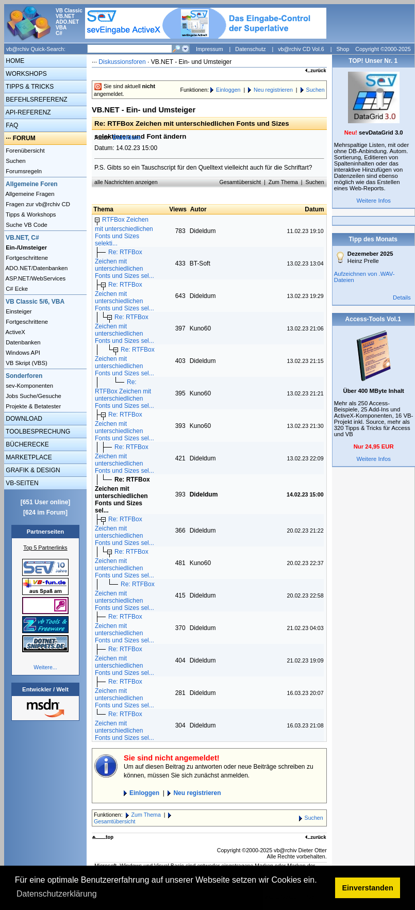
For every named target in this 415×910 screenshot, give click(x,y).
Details (402, 297)
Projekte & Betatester (32, 406)
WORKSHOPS (25, 73)
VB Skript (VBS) (25, 363)
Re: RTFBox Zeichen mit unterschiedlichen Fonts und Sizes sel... (124, 264)
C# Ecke (16, 289)
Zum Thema (283, 182)
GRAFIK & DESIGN (32, 470)
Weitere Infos (373, 200)
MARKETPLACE (28, 457)
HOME (14, 60)
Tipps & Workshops (30, 214)
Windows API (22, 353)
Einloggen (228, 90)
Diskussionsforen (121, 61)
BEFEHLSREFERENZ (36, 99)
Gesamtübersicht (240, 182)
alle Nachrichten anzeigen (126, 182)
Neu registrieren (273, 90)
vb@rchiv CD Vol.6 (301, 49)
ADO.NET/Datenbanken (36, 268)
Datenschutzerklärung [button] (56, 893)
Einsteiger (18, 311)
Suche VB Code (25, 225)
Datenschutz (250, 49)
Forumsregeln (23, 171)
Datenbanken (22, 342)
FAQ (11, 125)
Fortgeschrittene (26, 258)
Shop (342, 49)
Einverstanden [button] (367, 888)
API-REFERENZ (27, 112)
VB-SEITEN (21, 483)
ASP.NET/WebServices (34, 278)
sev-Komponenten (28, 386)
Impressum (209, 49)
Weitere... (45, 667)
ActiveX (14, 332)
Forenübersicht (24, 150)
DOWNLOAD (23, 418)
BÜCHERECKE (26, 444)
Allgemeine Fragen (29, 194)
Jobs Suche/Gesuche (32, 396)
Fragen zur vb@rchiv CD (37, 204)
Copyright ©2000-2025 (382, 49)
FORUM (24, 138)
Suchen (15, 161)
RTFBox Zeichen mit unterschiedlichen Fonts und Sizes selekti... (124, 231)
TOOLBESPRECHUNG (37, 431)
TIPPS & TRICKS (29, 86)
